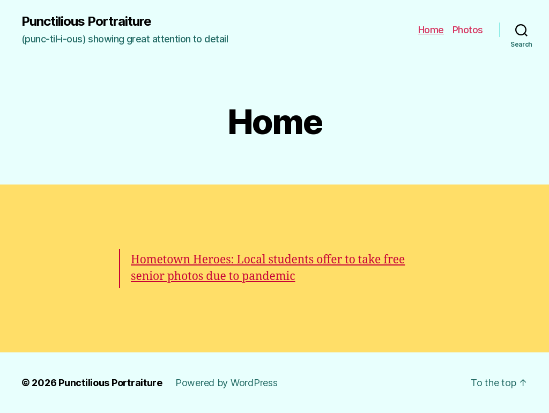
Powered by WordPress (226, 382)
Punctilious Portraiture (86, 21)
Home (431, 29)
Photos (467, 29)
